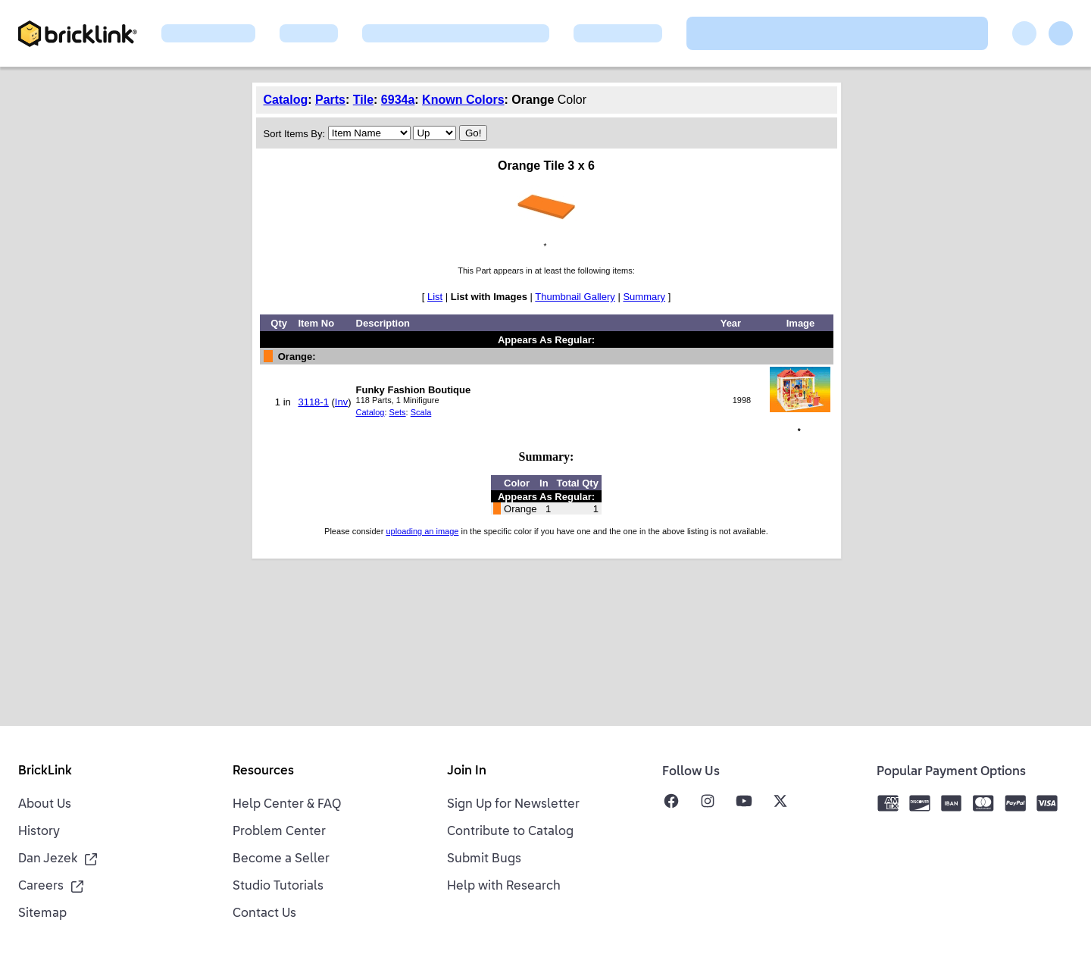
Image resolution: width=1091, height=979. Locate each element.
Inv (341, 402)
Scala (421, 412)
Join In (466, 771)
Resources (263, 771)
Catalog (286, 99)
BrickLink (45, 771)
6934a (398, 99)
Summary (644, 296)
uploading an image (422, 531)
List (434, 296)
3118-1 (313, 402)
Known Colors (463, 99)
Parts (330, 99)
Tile (363, 99)
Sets (397, 412)
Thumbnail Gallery (575, 296)
